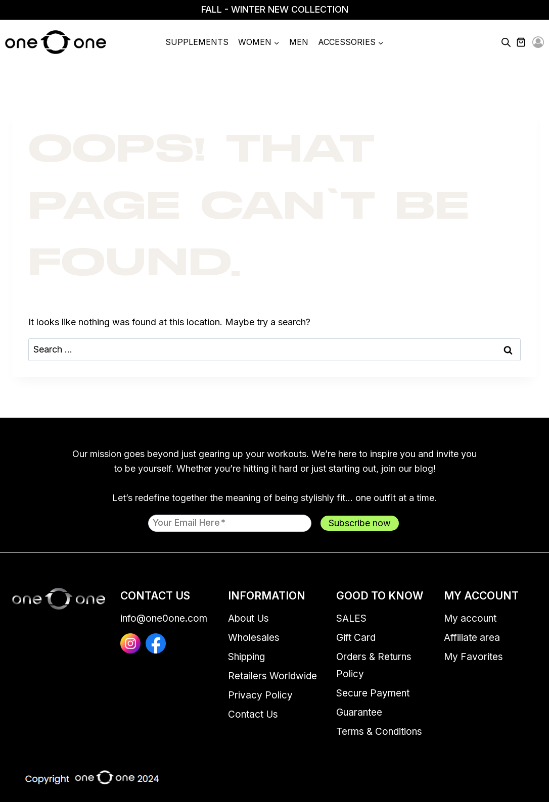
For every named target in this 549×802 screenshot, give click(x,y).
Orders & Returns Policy (373, 665)
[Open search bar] (506, 42)
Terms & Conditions (379, 731)
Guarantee (359, 712)
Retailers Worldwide (272, 676)
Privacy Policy (260, 695)
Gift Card (356, 637)
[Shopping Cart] (526, 42)
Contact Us (253, 714)
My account (470, 618)
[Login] (538, 42)
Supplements (196, 42)
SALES (351, 618)
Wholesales (254, 637)
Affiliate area (472, 637)
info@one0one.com (163, 618)
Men (298, 42)
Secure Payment (372, 693)
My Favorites (473, 657)
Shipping (246, 657)
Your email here (189, 522)
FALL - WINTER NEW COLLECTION (274, 9)
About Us (248, 618)
